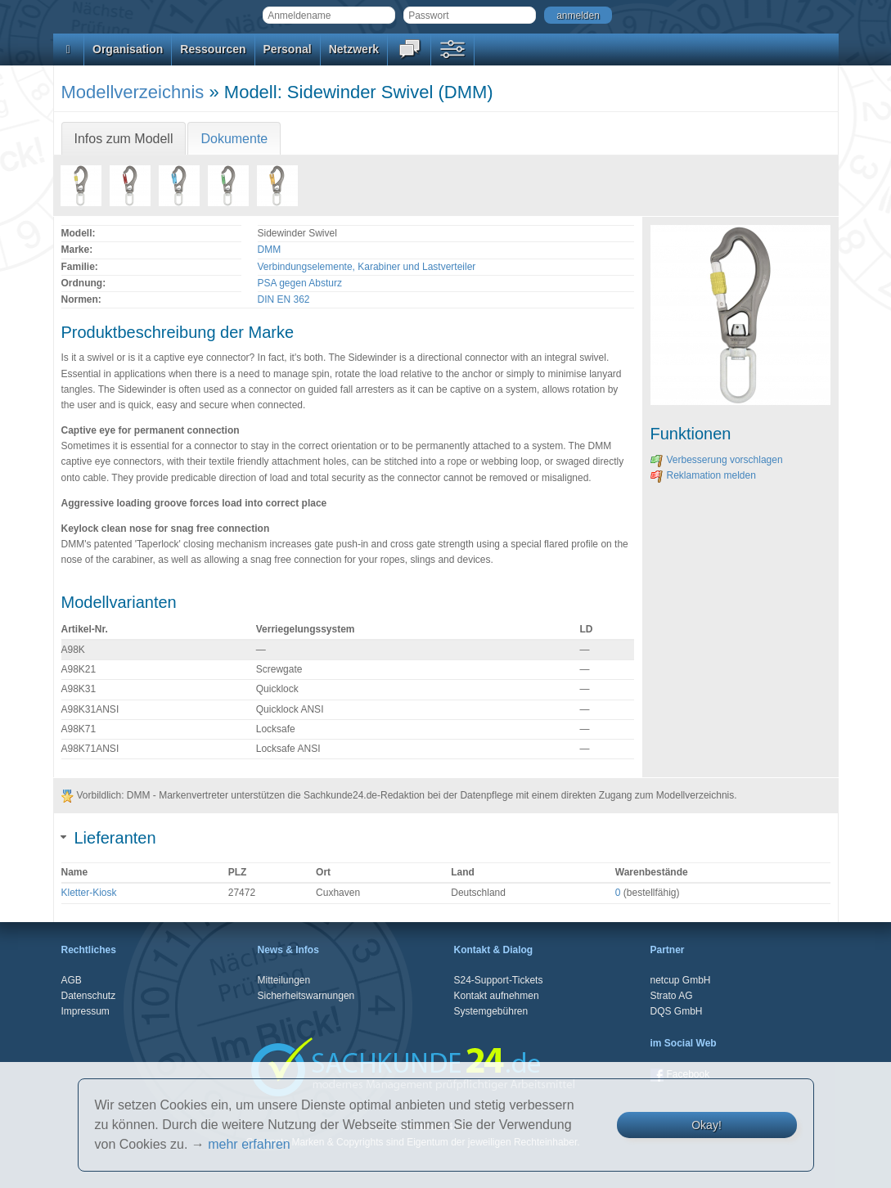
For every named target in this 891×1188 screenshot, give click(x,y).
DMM (269, 249)
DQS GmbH (676, 1011)
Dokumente (234, 139)
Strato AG (671, 995)
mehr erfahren (249, 1144)
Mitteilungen (284, 980)
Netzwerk (354, 49)
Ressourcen (212, 49)
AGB (71, 980)
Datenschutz (88, 995)
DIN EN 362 (284, 299)
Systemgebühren (491, 1011)
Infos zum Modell (123, 139)
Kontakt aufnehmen (496, 995)
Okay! (706, 1125)
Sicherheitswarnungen (306, 995)
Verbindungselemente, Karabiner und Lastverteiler (367, 266)
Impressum (85, 1011)
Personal (287, 49)
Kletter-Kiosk (89, 892)
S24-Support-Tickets (498, 980)
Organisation (127, 49)
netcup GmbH (680, 980)
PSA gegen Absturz (300, 283)
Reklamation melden (703, 475)
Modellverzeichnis (133, 92)
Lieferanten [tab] (108, 838)
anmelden (578, 15)
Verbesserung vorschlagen (716, 460)
